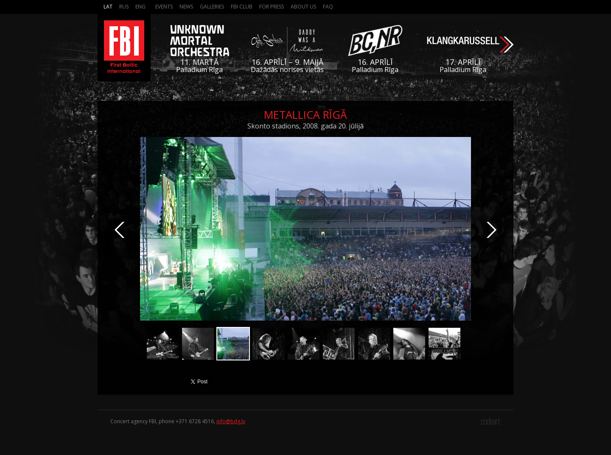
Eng (140, 6)
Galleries (212, 6)
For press (271, 6)
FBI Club (241, 6)
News (186, 6)
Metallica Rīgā (305, 114)
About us (303, 6)
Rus (124, 6)
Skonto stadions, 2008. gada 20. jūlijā (305, 126)
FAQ (328, 6)
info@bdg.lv (230, 421)
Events (164, 6)
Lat (108, 6)
